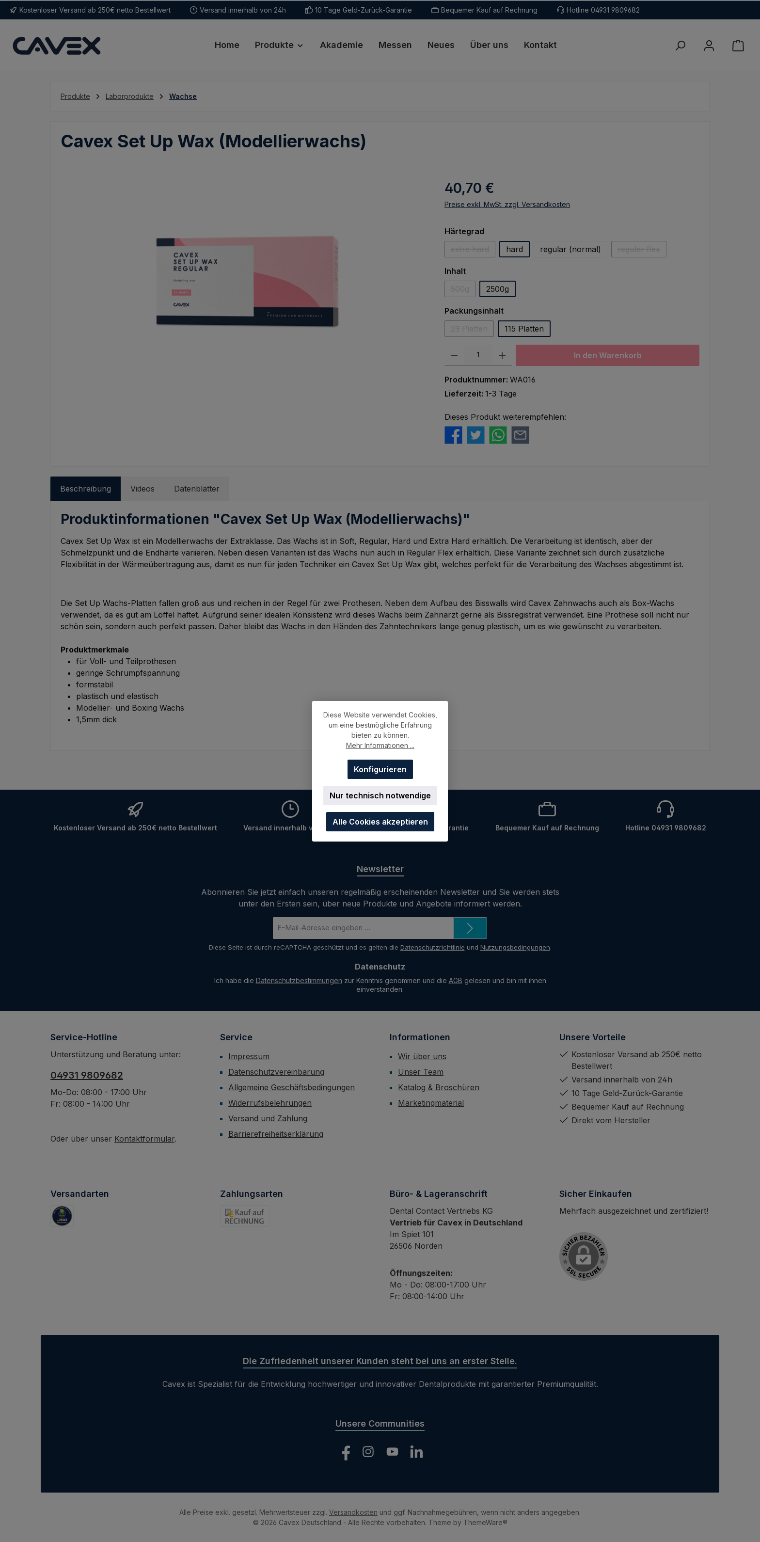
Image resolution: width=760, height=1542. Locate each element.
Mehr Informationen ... (380, 745)
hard (514, 249)
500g (463, 290)
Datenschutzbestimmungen (299, 980)
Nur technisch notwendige (380, 795)
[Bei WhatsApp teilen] (498, 434)
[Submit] (470, 928)
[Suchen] (680, 45)
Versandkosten (353, 1512)
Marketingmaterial (431, 1103)
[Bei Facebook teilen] (453, 434)
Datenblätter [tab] (197, 488)
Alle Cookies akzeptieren (380, 822)
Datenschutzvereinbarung (276, 1072)
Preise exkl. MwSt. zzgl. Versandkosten (507, 204)
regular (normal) (570, 249)
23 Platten (472, 330)
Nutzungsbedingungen (515, 947)
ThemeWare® (485, 1522)
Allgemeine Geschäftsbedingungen (291, 1087)
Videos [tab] (142, 488)
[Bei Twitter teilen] (476, 434)
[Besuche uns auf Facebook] (344, 1452)
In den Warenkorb (608, 355)
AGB (455, 980)
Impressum (248, 1056)
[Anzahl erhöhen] (502, 355)
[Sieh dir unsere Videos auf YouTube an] (392, 1452)
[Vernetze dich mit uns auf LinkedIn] (417, 1452)
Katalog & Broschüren (438, 1087)
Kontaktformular (144, 1139)
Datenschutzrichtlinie (432, 947)
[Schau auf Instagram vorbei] (368, 1452)
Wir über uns (422, 1056)
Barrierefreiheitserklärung (275, 1134)
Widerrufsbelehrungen (270, 1103)
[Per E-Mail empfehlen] (520, 434)
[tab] (85, 489)
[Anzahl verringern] (454, 355)
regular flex (642, 250)
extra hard (473, 250)
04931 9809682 (86, 1075)
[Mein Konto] (709, 45)
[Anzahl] (478, 355)
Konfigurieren (380, 769)
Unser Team (420, 1072)
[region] (243, 282)
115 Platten (524, 329)
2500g (497, 289)
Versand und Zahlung (267, 1118)
